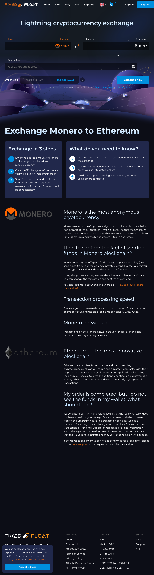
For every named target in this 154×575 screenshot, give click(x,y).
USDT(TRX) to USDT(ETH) (115, 563)
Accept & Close (28, 566)
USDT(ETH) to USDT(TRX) (115, 567)
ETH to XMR (107, 553)
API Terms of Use (76, 567)
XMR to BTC (107, 544)
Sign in (129, 4)
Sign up (145, 4)
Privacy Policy (125, 88)
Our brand (72, 544)
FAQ (67, 4)
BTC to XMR (107, 548)
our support (80, 445)
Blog (58, 4)
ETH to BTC (106, 558)
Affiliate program (76, 548)
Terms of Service (75, 553)
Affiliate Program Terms (80, 563)
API (77, 4)
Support (89, 4)
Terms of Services (104, 88)
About (46, 4)
